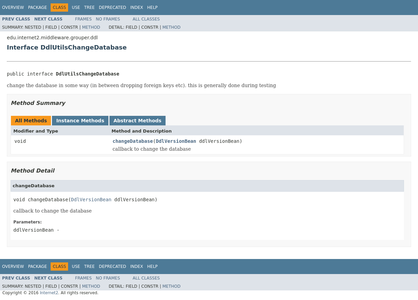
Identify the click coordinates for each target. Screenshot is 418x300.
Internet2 (49, 292)
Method (91, 27)
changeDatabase (133, 141)
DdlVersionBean (176, 141)
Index (136, 7)
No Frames (108, 19)
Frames (83, 19)
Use (76, 7)
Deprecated (112, 7)
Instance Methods (80, 120)
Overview (13, 7)
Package (37, 7)
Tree (89, 7)
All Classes (146, 19)
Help (152, 7)
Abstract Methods (137, 120)
